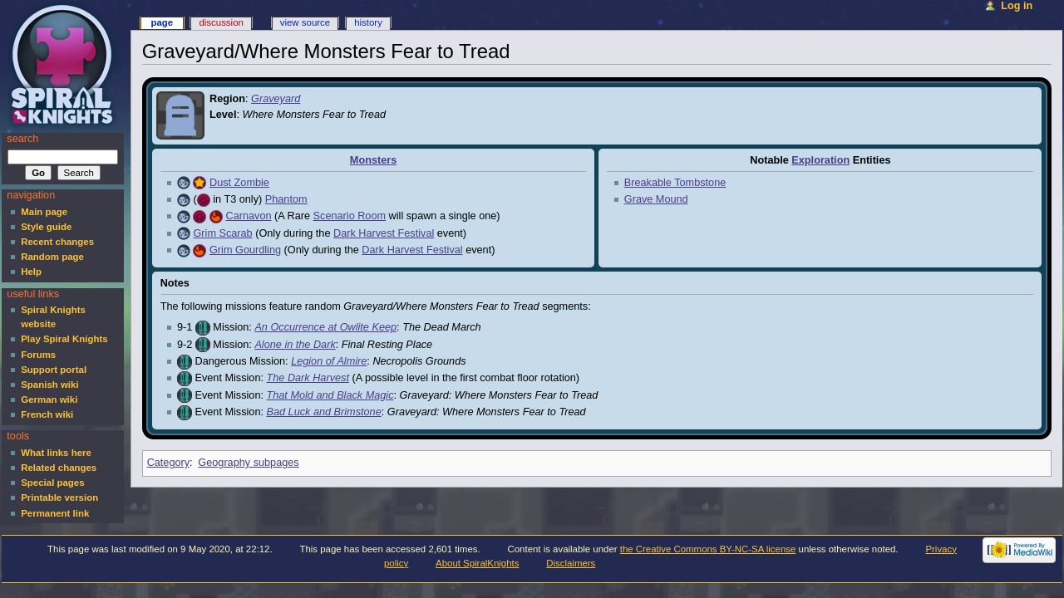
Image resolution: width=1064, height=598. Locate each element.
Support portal (53, 370)
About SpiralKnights (477, 563)
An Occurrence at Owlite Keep (325, 327)
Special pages (52, 483)
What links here (56, 453)
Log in (1016, 6)
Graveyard (275, 99)
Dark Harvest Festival (383, 233)
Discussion (221, 22)
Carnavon (249, 216)
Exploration (820, 160)
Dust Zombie (239, 183)
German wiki (49, 399)
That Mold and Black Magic (330, 395)
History (368, 22)
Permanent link (55, 513)
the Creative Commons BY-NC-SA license (708, 549)
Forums (38, 355)
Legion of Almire (329, 361)
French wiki (47, 414)
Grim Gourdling (245, 250)
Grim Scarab (222, 233)
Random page (52, 257)
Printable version (59, 497)
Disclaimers (570, 563)
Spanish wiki (49, 385)
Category (168, 462)
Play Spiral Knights (64, 339)
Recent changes (57, 242)
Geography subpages (248, 462)
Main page (44, 212)
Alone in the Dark (294, 344)
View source (305, 22)
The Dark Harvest (308, 378)
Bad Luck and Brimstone (324, 412)
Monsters (373, 160)
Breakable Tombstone (675, 183)
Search (22, 139)
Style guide (46, 227)
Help (31, 272)
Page (161, 22)
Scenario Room (349, 216)
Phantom (286, 199)
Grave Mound (656, 199)
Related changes (58, 468)
